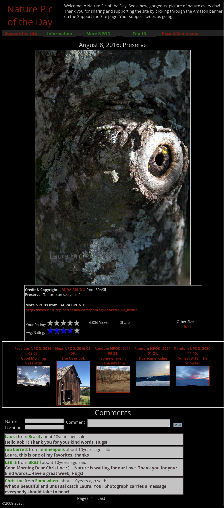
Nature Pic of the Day (30, 15)
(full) (186, 326)
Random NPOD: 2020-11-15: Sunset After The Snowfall (193, 356)
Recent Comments (180, 33)
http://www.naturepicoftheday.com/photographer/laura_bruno (81, 309)
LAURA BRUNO (72, 289)
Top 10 (139, 33)
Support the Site (21, 33)
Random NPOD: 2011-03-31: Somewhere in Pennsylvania (113, 356)
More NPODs (99, 33)
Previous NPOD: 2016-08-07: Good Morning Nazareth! (33, 356)
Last (101, 498)
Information (59, 33)
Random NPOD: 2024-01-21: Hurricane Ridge (153, 353)
